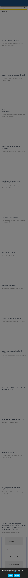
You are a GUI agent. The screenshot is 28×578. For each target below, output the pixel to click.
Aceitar (10, 575)
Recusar (17, 575)
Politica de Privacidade (19, 571)
